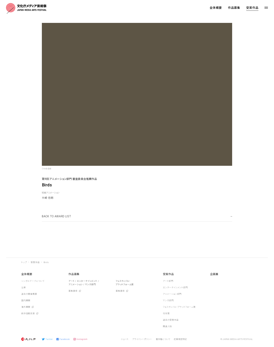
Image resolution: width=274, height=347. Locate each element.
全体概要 (216, 8)
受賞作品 (252, 8)
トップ (24, 262)
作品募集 (234, 8)
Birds (46, 262)
